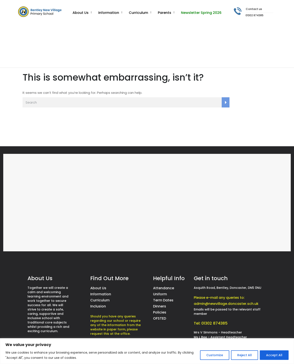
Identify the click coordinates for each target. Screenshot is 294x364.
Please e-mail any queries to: (219, 297)
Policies (159, 312)
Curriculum (138, 12)
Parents (164, 12)
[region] (147, 351)
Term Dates (163, 300)
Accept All (274, 355)
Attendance (163, 288)
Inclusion (98, 306)
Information (108, 12)
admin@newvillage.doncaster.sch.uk (226, 303)
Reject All (244, 355)
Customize (214, 355)
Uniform (160, 294)
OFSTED (159, 318)
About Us (81, 12)
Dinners (159, 306)
